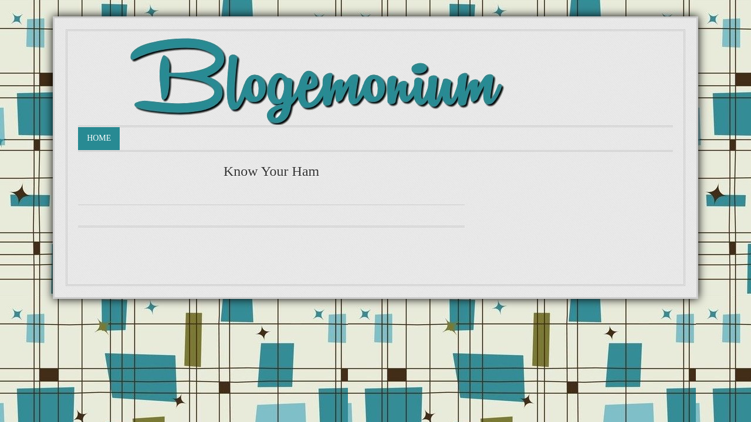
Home (99, 138)
